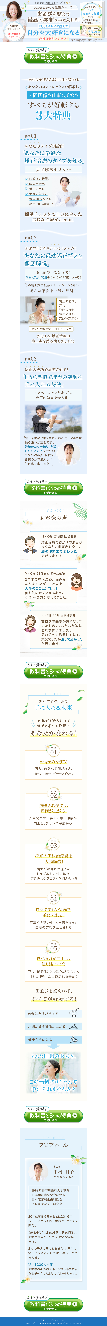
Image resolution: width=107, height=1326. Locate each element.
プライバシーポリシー (58, 1320)
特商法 (43, 1320)
